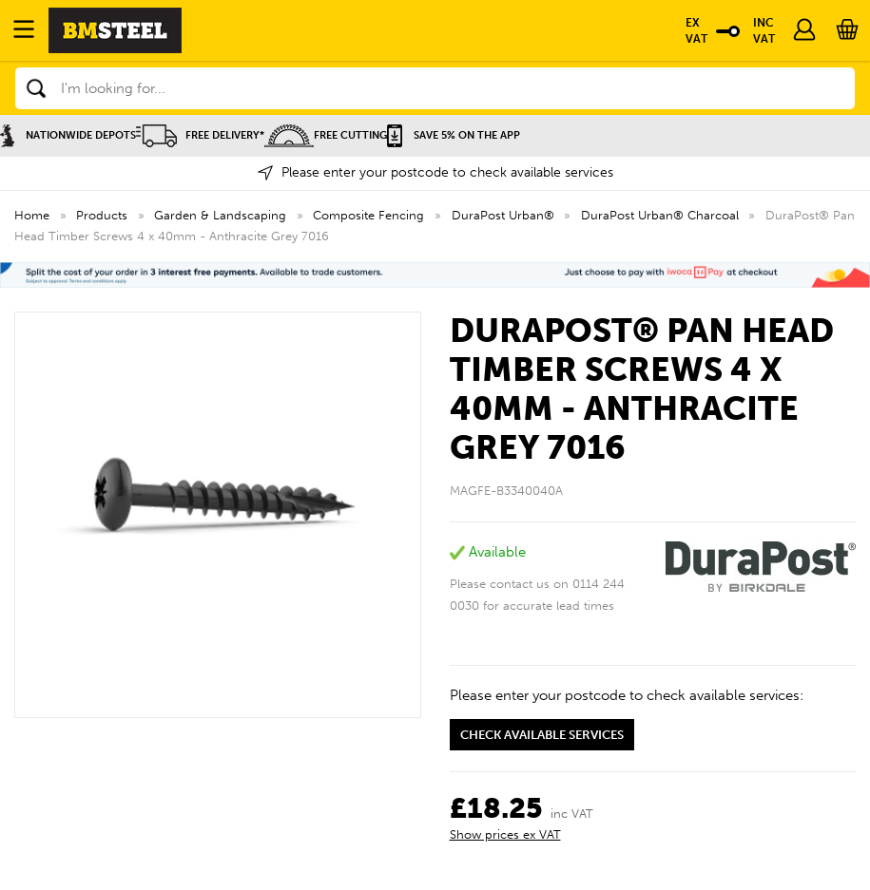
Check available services (542, 735)
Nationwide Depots (68, 135)
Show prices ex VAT (505, 834)
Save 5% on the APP (453, 135)
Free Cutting (325, 135)
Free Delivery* (200, 135)
